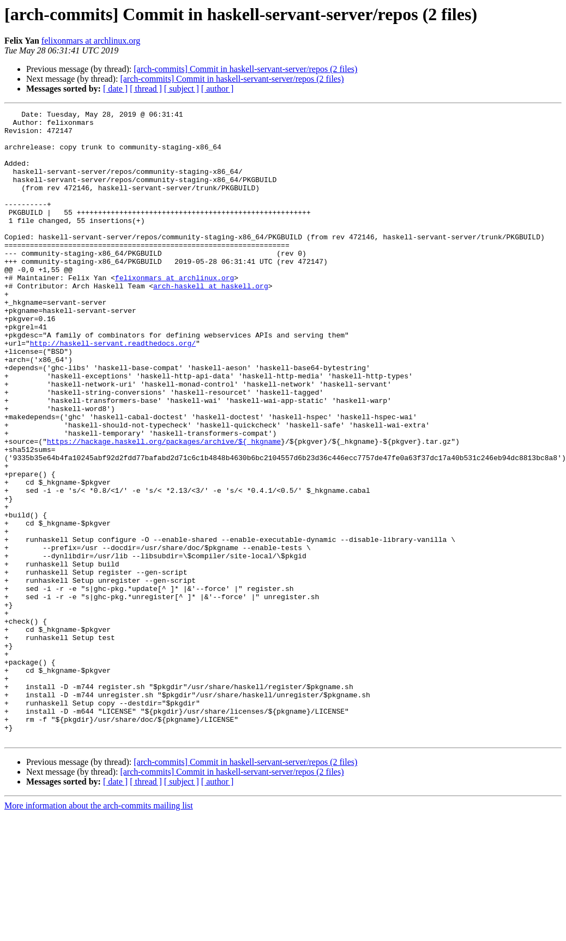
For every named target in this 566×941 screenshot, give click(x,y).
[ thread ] (146, 88)
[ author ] (217, 88)
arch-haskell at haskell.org (210, 322)
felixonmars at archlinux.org (90, 40)
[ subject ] (181, 88)
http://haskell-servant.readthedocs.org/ (113, 390)
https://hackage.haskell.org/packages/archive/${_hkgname (164, 508)
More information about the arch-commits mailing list (98, 931)
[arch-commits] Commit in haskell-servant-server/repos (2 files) (245, 69)
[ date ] (115, 88)
